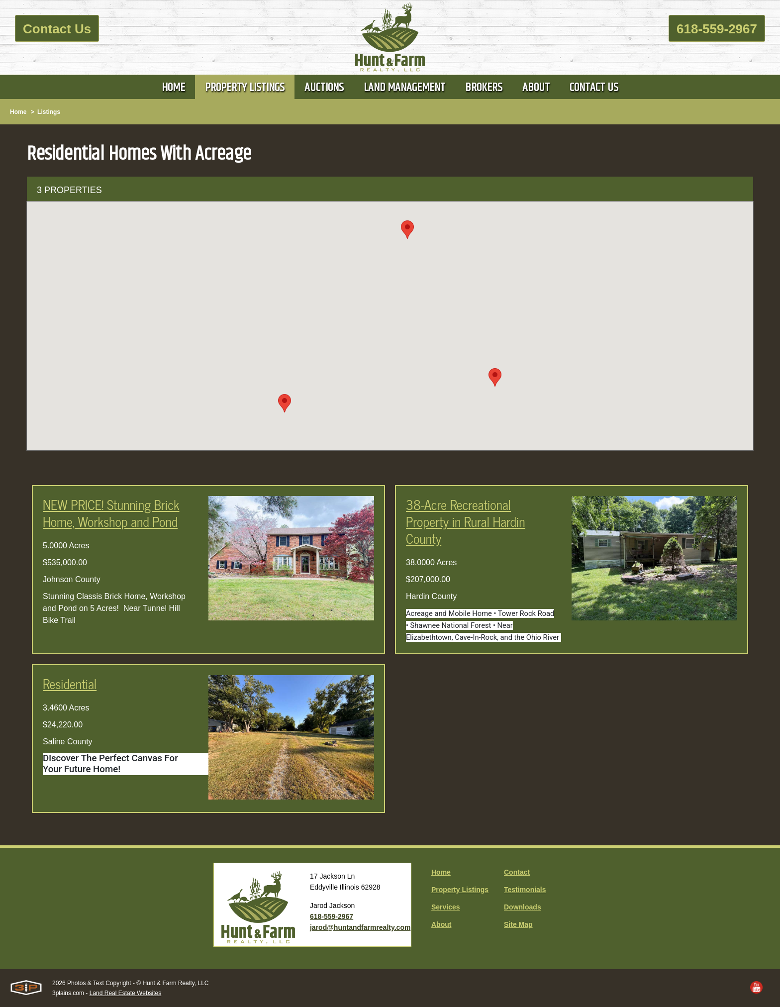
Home (18, 111)
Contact (517, 872)
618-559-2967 (717, 28)
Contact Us (57, 28)
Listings (48, 111)
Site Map (518, 924)
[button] (494, 377)
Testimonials (525, 890)
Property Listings (459, 890)
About (441, 924)
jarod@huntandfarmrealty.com (360, 927)
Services (445, 907)
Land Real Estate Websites (126, 993)
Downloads (522, 907)
